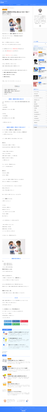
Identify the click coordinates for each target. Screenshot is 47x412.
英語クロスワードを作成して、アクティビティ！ (16, 343)
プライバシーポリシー (33, 4)
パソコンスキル (26, 4)
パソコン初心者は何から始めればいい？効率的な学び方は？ (43, 54)
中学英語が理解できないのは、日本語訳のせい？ (16, 358)
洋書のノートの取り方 (42, 81)
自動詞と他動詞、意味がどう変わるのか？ (11, 90)
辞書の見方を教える (7, 92)
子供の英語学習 (18, 4)
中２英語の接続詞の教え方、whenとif (14, 336)
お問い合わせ (35, 50)
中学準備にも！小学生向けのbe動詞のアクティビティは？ (18, 330)
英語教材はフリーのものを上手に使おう (14, 389)
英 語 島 (2, 2)
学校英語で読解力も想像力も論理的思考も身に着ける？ (17, 374)
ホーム (4, 4)
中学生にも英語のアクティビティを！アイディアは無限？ (17, 366)
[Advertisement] (40, 34)
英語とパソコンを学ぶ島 (23, 407)
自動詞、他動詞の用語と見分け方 (9, 89)
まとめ (5, 93)
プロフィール (11, 4)
